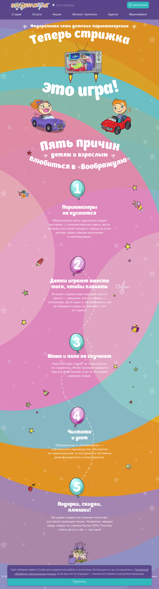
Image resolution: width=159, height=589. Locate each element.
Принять (79, 581)
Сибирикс (152, 576)
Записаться (140, 5)
